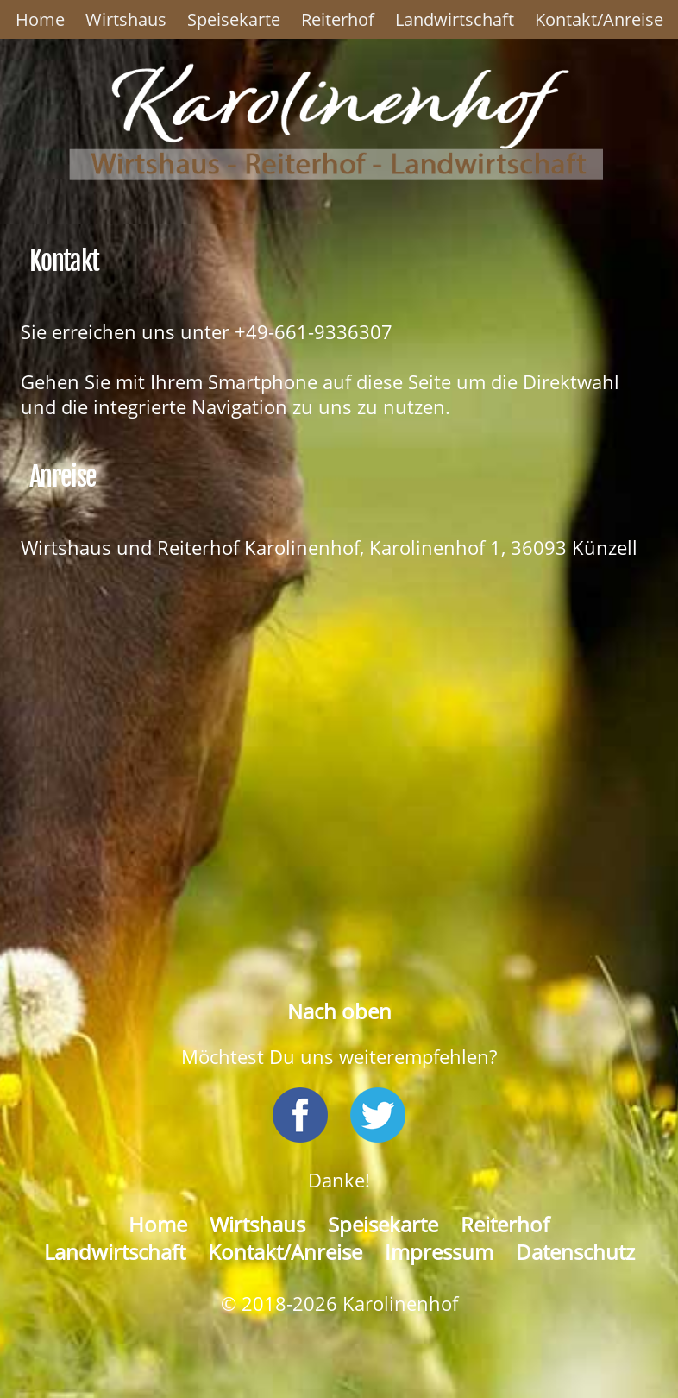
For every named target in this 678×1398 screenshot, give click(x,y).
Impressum (439, 1252)
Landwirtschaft (454, 19)
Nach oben (339, 1011)
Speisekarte (233, 19)
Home (40, 19)
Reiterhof (337, 19)
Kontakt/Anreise (599, 19)
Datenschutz (575, 1252)
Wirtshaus (125, 19)
